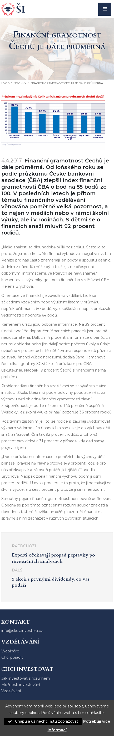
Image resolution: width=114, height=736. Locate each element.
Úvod (5, 83)
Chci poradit (12, 657)
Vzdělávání (11, 691)
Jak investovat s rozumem (25, 678)
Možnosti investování (20, 684)
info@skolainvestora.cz (22, 630)
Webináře (10, 651)
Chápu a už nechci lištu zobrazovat (43, 721)
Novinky (20, 83)
